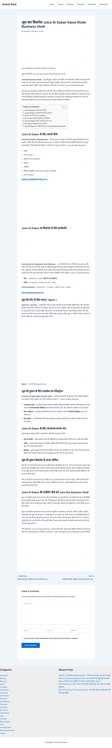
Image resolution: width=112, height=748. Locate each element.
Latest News (5, 713)
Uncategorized (5, 727)
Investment (4, 710)
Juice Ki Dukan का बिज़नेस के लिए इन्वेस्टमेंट (38, 113)
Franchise (92, 4)
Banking (71, 4)
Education (4, 699)
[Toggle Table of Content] (64, 107)
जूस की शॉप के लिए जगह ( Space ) (35, 116)
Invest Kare (9, 4)
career (2, 684)
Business (81, 4)
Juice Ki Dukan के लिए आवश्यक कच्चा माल (38, 121)
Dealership (104, 4)
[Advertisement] (56, 51)
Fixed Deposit (5, 701)
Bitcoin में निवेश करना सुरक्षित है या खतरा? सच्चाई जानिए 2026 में (80, 684)
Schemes (3, 719)
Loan (2, 716)
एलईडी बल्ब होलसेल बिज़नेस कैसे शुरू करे (35, 179)
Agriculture (4, 675)
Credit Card (4, 690)
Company (3, 687)
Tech (2, 724)
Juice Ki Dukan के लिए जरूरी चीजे (35, 110)
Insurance (4, 707)
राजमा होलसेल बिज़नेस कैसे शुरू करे (33, 293)
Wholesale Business (8, 730)
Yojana (62, 4)
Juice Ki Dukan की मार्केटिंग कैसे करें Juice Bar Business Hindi (45, 126)
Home (53, 4)
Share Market (5, 722)
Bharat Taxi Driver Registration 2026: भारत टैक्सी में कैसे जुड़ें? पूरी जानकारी (85, 681)
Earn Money (4, 696)
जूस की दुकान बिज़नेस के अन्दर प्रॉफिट (36, 124)
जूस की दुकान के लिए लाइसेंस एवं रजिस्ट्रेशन (37, 118)
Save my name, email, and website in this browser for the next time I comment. (51, 638)
